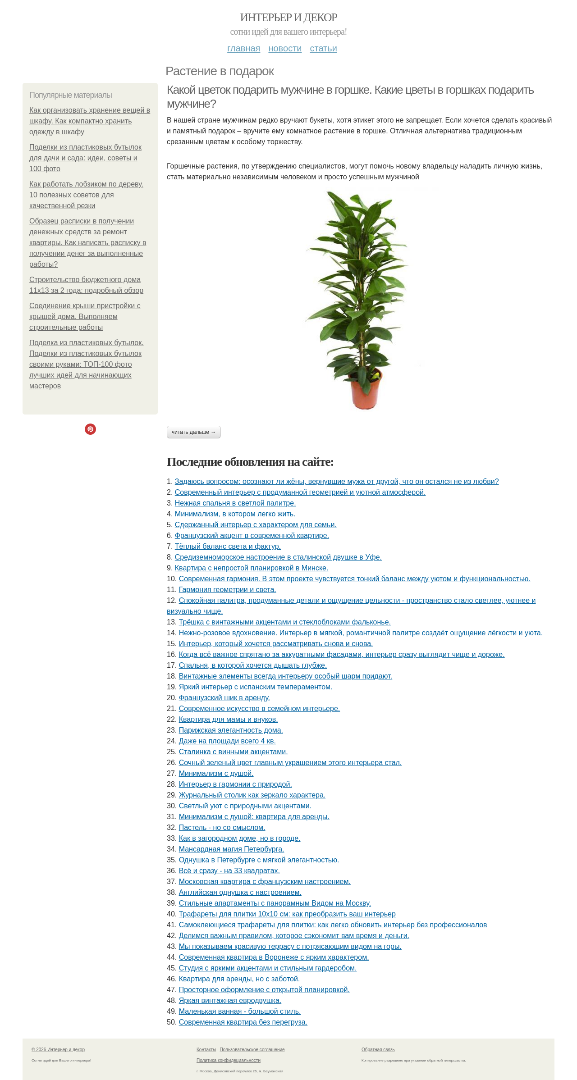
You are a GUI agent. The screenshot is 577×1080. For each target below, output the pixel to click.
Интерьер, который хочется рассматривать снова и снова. (276, 643)
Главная (243, 48)
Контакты (206, 1049)
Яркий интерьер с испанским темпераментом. (256, 687)
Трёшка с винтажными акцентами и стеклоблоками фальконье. (285, 622)
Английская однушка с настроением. (240, 892)
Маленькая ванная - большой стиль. (240, 1011)
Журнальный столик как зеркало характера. (252, 795)
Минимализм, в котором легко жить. (235, 514)
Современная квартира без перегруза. (243, 1022)
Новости (285, 48)
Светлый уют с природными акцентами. (245, 806)
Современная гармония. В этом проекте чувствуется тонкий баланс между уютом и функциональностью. (355, 579)
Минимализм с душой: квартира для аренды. (254, 816)
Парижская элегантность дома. (231, 730)
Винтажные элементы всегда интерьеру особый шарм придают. (286, 676)
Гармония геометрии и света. (227, 589)
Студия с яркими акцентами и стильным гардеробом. (268, 968)
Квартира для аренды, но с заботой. (239, 979)
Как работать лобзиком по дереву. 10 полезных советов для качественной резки (86, 195)
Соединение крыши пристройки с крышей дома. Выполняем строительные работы (85, 316)
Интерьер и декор (288, 17)
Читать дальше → (194, 432)
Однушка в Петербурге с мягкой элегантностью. (259, 860)
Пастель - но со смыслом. (222, 827)
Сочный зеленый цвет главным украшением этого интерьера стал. (290, 762)
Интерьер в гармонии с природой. (235, 784)
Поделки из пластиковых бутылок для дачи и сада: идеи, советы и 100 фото (85, 158)
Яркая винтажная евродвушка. (230, 1000)
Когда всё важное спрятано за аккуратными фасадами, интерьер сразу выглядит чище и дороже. (342, 654)
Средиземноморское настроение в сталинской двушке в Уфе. (278, 557)
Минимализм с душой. (216, 773)
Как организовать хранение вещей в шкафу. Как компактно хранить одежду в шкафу (89, 121)
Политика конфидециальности (229, 1060)
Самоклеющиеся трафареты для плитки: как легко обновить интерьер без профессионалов (333, 925)
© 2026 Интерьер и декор (58, 1049)
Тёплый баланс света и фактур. (228, 546)
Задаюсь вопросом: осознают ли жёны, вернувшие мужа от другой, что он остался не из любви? (337, 481)
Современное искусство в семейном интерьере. (259, 708)
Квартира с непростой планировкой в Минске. (252, 568)
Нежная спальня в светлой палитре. (235, 503)
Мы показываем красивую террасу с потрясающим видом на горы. (290, 946)
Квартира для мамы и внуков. (228, 719)
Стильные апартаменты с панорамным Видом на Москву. (275, 903)
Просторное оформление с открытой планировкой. (264, 989)
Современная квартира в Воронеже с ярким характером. (274, 957)
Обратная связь (378, 1049)
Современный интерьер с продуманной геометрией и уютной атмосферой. (300, 492)
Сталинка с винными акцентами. (233, 752)
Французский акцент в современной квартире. (252, 535)
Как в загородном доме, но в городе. (240, 838)
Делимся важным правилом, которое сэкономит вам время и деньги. (294, 935)
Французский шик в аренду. (224, 698)
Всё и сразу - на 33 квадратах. (229, 871)
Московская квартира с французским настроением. (265, 881)
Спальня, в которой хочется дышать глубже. (253, 665)
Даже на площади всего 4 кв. (227, 741)
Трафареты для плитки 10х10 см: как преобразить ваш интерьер (287, 914)
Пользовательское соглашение (252, 1049)
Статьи (323, 48)
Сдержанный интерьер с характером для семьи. (256, 525)
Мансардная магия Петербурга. (231, 849)
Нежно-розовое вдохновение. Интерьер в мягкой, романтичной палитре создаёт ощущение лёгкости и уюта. (361, 633)
